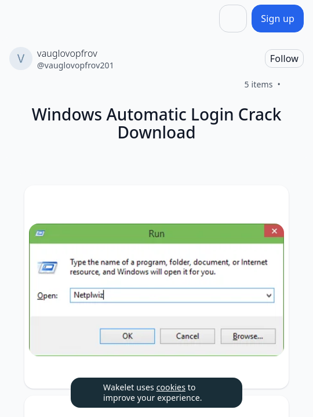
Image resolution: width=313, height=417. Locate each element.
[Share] (233, 18)
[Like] (294, 84)
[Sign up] (278, 18)
